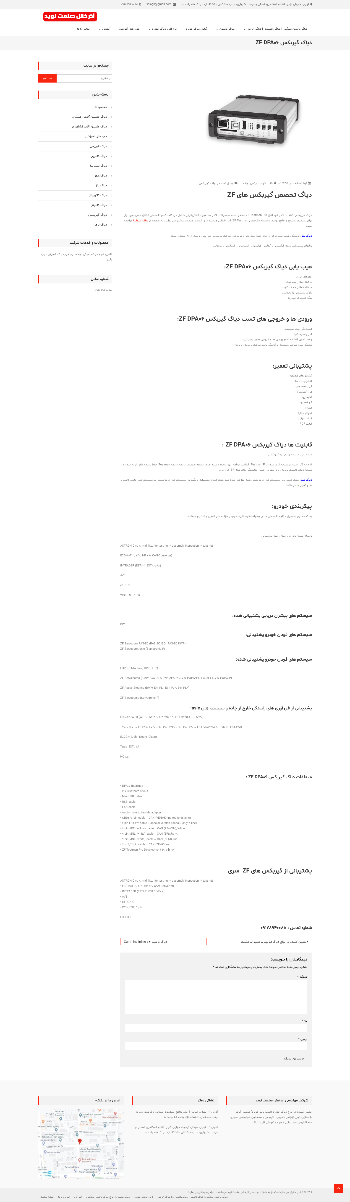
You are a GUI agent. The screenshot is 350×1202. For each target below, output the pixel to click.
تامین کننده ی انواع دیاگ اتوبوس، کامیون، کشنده (273, 942)
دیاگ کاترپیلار (98, 195)
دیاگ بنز (101, 185)
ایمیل (302, 1039)
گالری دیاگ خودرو (196, 29)
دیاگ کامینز (99, 205)
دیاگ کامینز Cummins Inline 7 (145, 942)
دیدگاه (302, 977)
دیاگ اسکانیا (140, 221)
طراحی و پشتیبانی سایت (201, 1192)
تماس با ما (83, 29)
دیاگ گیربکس (207, 183)
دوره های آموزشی (129, 29)
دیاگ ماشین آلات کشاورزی (89, 127)
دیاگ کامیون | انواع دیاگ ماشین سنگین (108, 1197)
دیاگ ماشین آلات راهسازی (89, 117)
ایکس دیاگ (250, 183)
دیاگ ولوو (100, 176)
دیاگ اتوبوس (98, 146)
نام (304, 1021)
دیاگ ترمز (100, 225)
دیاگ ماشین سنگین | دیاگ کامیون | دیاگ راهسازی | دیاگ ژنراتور (193, 1197)
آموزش (106, 29)
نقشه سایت (47, 1197)
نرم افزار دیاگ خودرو (164, 29)
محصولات (100, 107)
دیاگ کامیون (227, 29)
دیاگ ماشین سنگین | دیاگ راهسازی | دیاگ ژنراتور (277, 29)
